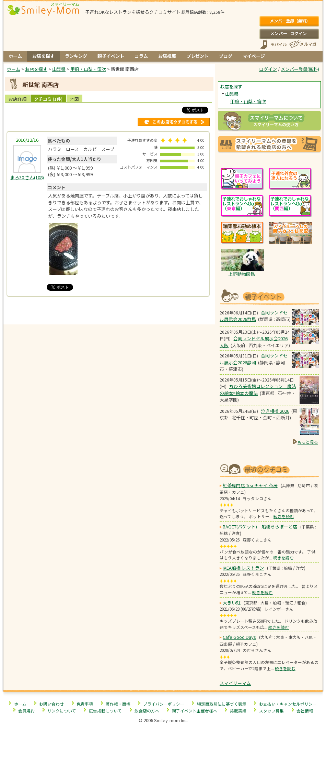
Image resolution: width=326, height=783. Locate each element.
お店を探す (43, 56)
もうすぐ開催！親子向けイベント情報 (269, 296)
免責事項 (85, 704)
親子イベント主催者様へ (194, 711)
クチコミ (48, 99)
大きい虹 (232, 602)
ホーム (15, 56)
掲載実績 (238, 711)
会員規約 (26, 711)
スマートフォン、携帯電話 (273, 44)
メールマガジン (302, 44)
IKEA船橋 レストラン (243, 568)
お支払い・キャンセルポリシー (288, 704)
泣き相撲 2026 (275, 411)
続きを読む (283, 516)
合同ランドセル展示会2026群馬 (254, 316)
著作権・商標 (118, 704)
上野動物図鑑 (241, 274)
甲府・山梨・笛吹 (248, 101)
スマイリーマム (235, 683)
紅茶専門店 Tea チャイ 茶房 (250, 485)
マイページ (254, 56)
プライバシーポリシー (163, 704)
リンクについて (61, 711)
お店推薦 (167, 56)
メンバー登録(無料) (289, 21)
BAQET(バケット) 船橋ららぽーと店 (260, 526)
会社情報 (304, 711)
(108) (27, 177)
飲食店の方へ (147, 711)
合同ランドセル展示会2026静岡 (254, 359)
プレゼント (197, 56)
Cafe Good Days (239, 637)
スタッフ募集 (271, 711)
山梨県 (231, 93)
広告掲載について (105, 711)
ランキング (76, 56)
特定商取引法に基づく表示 (221, 704)
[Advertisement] (109, 309)
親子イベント (110, 56)
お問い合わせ (51, 704)
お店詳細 (17, 99)
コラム (141, 56)
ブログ (225, 56)
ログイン (289, 33)
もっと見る (308, 442)
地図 (74, 99)
